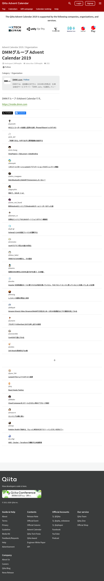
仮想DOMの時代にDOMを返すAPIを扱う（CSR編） (26, 272)
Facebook (56, 529)
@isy (10, 384)
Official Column (33, 525)
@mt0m (11, 345)
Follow (7, 67)
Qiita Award (32, 538)
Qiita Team (81, 516)
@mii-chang (12, 148)
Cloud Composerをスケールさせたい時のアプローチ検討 (28, 403)
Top (3, 9)
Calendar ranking (43, 9)
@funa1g (11, 293)
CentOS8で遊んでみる (16, 337)
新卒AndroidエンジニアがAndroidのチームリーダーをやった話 (30, 206)
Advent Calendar (34, 529)
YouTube (56, 533)
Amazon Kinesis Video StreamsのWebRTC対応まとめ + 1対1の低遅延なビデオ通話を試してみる (42, 311)
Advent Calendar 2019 (12, 47)
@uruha (11, 279)
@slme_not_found (15, 201)
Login (78, 3)
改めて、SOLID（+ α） (16, 193)
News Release (8, 572)
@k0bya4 (11, 306)
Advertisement (8, 546)
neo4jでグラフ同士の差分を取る (19, 245)
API (28, 546)
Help (56, 9)
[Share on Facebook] (20, 113)
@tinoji (11, 424)
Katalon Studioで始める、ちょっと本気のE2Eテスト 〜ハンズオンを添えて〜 (35, 429)
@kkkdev (11, 398)
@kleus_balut (13, 253)
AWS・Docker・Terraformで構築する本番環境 (25, 442)
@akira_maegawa (14, 174)
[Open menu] (100, 3)
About (4, 516)
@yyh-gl (11, 227)
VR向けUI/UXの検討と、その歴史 (20, 258)
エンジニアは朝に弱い (16, 416)
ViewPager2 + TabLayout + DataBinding (23, 154)
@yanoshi (12, 122)
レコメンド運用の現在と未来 (18, 298)
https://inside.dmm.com (14, 104)
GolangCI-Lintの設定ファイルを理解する (23, 232)
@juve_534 (12, 371)
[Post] (7, 113)
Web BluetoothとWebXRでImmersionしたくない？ (27, 180)
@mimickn (12, 240)
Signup (90, 3)
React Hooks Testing (16, 390)
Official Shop (82, 525)
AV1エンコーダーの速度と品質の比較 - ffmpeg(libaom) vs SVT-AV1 (32, 127)
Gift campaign (27, 9)
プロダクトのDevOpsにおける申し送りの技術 (24, 324)
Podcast (55, 538)
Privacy (5, 525)
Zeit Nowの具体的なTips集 (18, 350)
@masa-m (12, 411)
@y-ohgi (11, 437)
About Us (6, 559)
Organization (31, 47)
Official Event (32, 520)
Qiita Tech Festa (34, 533)
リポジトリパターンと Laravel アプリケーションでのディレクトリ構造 (33, 167)
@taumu (11, 266)
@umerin (11, 319)
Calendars (12, 9)
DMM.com (17, 79)
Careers (5, 564)
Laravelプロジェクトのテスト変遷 (20, 377)
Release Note (32, 516)
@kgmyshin (12, 187)
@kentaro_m (13, 214)
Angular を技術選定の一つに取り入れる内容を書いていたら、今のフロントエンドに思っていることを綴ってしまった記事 (51, 285)
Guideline (6, 529)
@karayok (12, 161)
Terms (4, 520)
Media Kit (6, 533)
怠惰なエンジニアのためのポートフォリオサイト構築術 (28, 219)
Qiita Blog (6, 568)
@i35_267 (12, 135)
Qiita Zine (81, 520)
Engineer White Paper (36, 542)
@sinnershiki (13, 332)
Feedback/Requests (10, 538)
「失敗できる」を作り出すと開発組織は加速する (25, 140)
